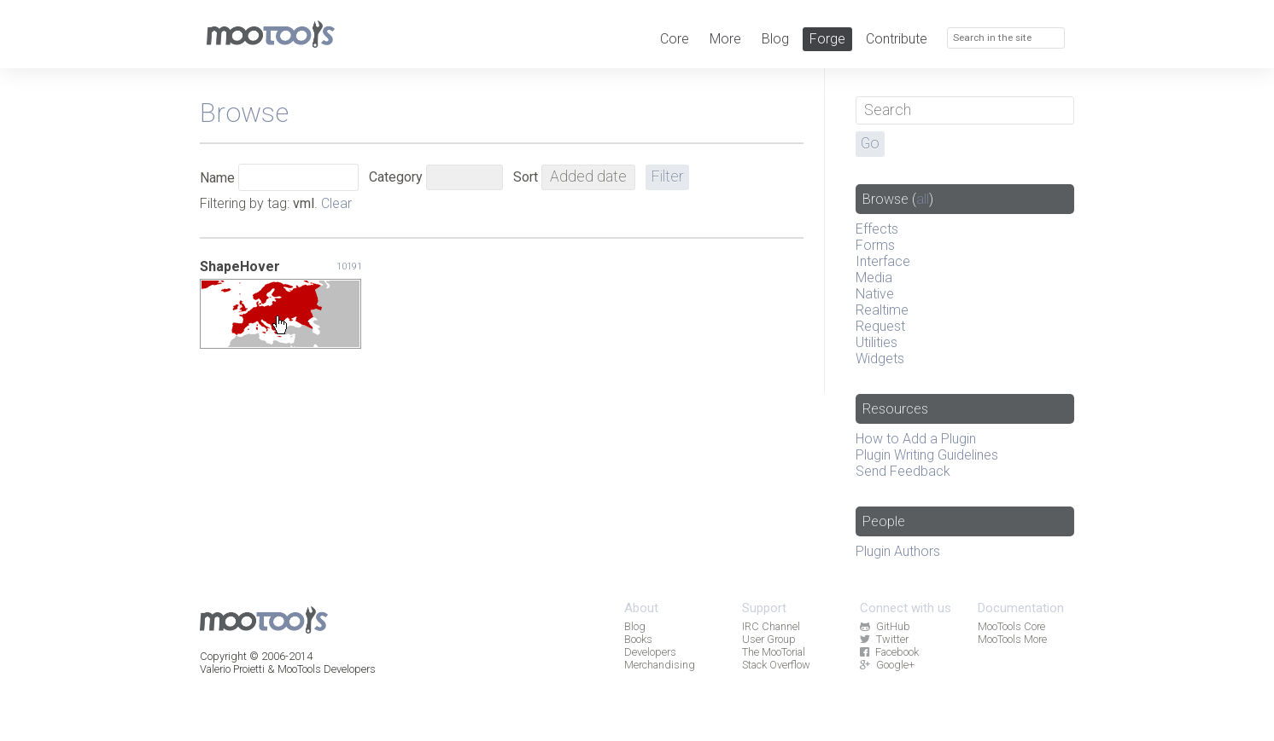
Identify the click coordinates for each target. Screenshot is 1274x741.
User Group (769, 639)
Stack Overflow (776, 664)
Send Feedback (903, 471)
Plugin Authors (898, 551)
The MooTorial (773, 651)
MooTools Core (1011, 626)
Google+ (887, 664)
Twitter (884, 639)
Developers (650, 651)
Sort (525, 177)
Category (396, 177)
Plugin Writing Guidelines (927, 455)
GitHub (884, 626)
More (725, 39)
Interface (883, 261)
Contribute (896, 39)
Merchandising (659, 664)
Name (217, 178)
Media (874, 277)
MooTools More (1012, 639)
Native (875, 294)
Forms (875, 245)
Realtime (882, 310)
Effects (877, 229)
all (922, 199)
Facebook (889, 651)
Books (638, 639)
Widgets (880, 358)
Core (674, 39)
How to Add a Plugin (916, 439)
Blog (775, 39)
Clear (336, 203)
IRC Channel (771, 626)
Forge (827, 39)
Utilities (876, 342)
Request (880, 326)
